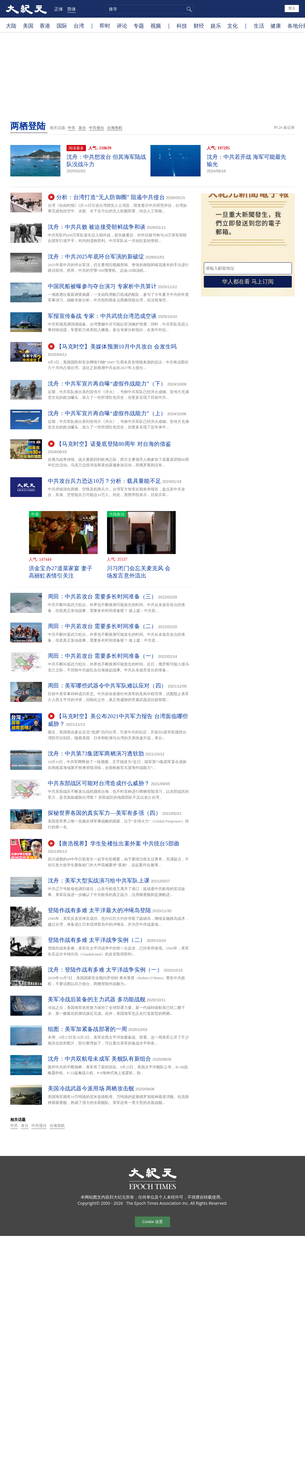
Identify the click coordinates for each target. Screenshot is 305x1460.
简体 (71, 9)
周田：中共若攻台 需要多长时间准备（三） (102, 596)
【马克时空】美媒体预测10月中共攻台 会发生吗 (116, 346)
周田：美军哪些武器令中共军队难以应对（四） (107, 686)
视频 (155, 25)
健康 (275, 25)
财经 (199, 25)
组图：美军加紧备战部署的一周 (87, 1029)
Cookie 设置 (152, 1221)
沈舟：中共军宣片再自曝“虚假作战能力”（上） (107, 413)
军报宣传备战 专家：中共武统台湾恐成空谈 (102, 316)
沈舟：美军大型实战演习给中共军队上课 (99, 880)
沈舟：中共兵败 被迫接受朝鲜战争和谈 (96, 227)
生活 (259, 25)
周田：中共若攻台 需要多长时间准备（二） (102, 626)
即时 (105, 25)
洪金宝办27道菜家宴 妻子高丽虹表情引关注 (61, 572)
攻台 (82, 128)
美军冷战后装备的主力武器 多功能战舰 (96, 999)
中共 (71, 128)
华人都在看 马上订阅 (248, 281)
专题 (138, 25)
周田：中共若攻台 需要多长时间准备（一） (102, 656)
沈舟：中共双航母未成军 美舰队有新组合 (99, 1059)
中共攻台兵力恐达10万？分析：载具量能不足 (104, 481)
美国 (28, 25)
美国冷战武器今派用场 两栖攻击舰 (91, 1088)
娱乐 (216, 25)
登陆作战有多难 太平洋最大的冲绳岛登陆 (99, 910)
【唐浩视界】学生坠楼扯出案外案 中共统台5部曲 (117, 843)
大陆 (11, 25)
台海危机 (114, 128)
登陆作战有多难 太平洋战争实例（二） (96, 940)
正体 (58, 9)
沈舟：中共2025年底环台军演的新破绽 (96, 256)
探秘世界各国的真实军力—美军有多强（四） (104, 813)
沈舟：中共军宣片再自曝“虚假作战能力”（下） (107, 384)
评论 (122, 25)
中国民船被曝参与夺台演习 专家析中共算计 (102, 286)
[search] (150, 9)
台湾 (79, 25)
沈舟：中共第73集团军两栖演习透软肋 (96, 753)
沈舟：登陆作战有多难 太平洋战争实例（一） (105, 970)
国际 (62, 25)
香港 (45, 25)
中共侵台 (96, 128)
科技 (182, 25)
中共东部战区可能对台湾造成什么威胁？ (99, 783)
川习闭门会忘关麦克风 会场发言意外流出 (138, 572)
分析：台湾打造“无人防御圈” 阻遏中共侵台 (110, 197)
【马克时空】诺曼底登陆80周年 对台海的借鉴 (113, 444)
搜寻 (188, 9)
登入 (291, 8)
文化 (232, 25)
